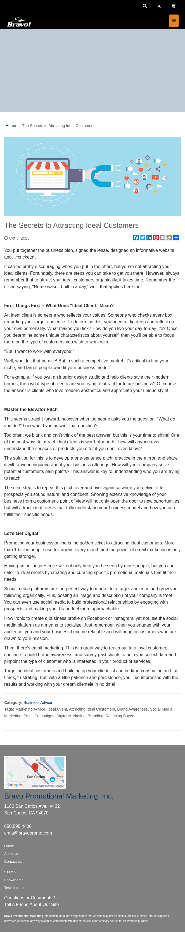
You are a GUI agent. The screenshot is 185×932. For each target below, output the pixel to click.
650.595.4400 (18, 826)
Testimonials (14, 888)
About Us (11, 854)
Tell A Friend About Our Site (31, 904)
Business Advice (37, 702)
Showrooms (13, 880)
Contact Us (13, 861)
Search (10, 872)
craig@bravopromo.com (28, 833)
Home (11, 125)
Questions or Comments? (29, 897)
